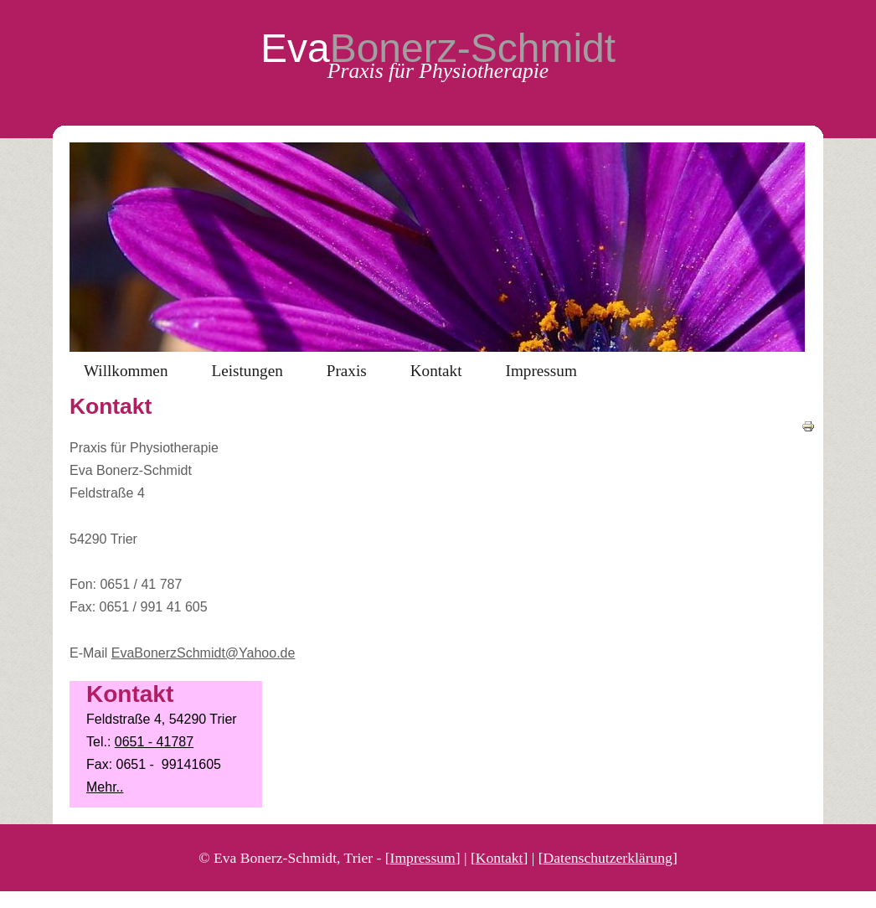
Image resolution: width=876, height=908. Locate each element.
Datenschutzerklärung (608, 857)
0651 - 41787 (154, 742)
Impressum (541, 370)
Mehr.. (104, 787)
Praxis (347, 370)
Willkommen (125, 370)
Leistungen (246, 370)
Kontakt (436, 370)
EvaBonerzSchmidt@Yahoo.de (203, 653)
